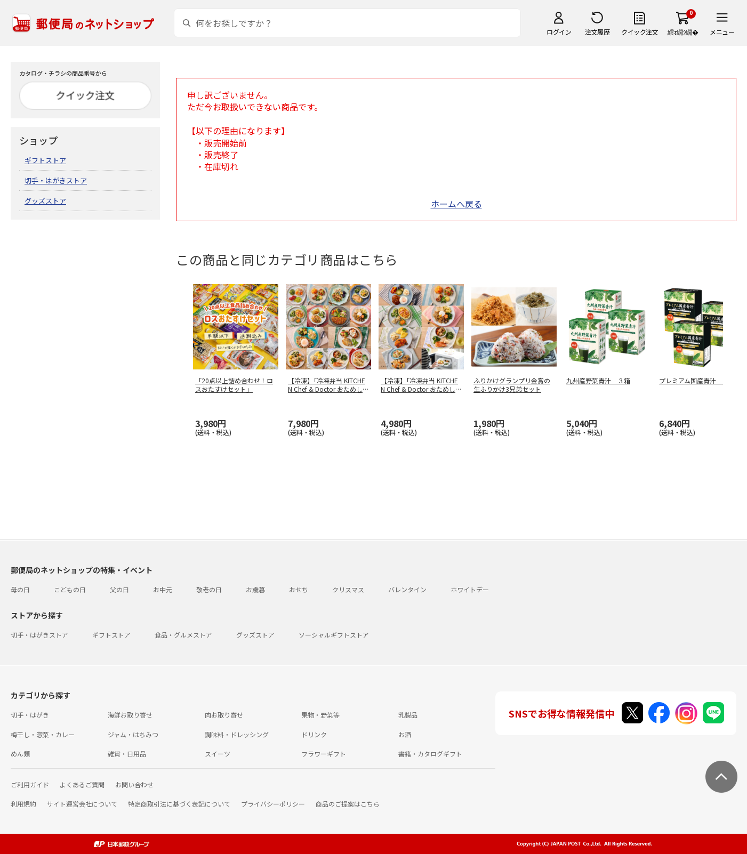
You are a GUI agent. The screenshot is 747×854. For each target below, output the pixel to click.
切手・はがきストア (56, 180)
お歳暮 (255, 589)
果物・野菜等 (320, 714)
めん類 (20, 753)
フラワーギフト (323, 753)
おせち (298, 589)
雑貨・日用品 (127, 753)
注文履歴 (597, 31)
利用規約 (23, 803)
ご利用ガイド (30, 784)
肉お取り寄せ (224, 714)
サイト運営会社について (82, 803)
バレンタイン (407, 589)
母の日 (20, 589)
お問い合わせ (134, 784)
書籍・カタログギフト (430, 753)
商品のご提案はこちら (348, 803)
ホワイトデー (470, 589)
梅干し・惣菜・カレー (43, 734)
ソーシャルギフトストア (334, 634)
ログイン (559, 31)
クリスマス (348, 589)
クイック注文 (639, 31)
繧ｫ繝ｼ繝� (683, 31)
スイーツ (217, 753)
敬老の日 (209, 589)
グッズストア (45, 201)
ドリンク (314, 734)
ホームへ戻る (456, 203)
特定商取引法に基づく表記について (179, 803)
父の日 (119, 589)
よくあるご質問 (82, 784)
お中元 (162, 589)
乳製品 (407, 714)
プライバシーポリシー (273, 803)
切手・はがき (30, 714)
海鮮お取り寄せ (130, 714)
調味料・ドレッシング (237, 734)
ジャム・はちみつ (133, 734)
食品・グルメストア (183, 634)
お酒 (404, 734)
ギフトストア (45, 160)
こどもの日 (70, 589)
